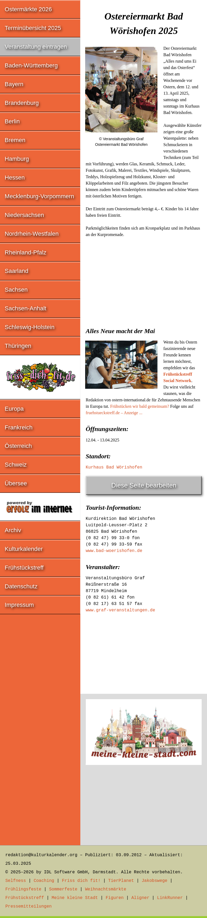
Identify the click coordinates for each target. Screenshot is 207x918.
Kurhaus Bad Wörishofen (114, 467)
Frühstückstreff (24, 567)
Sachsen (16, 289)
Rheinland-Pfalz (25, 252)
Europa (14, 408)
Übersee (16, 483)
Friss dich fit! (81, 880)
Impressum (19, 604)
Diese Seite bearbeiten (143, 485)
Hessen (15, 177)
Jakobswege (154, 880)
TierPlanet (121, 880)
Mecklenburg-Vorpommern (39, 196)
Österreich (18, 446)
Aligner (140, 898)
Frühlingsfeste (23, 889)
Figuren (114, 898)
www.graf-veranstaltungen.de (120, 610)
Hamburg (17, 158)
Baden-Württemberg (31, 65)
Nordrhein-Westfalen (32, 233)
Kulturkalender (24, 549)
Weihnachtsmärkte (105, 889)
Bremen (15, 140)
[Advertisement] (144, 280)
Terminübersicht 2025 (33, 28)
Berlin (12, 121)
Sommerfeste (63, 889)
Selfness (15, 880)
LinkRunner (170, 898)
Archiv (13, 530)
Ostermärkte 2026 (28, 9)
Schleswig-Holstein (30, 327)
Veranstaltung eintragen (36, 46)
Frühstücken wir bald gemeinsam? (139, 406)
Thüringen (18, 345)
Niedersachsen (24, 215)
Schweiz (16, 464)
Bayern (14, 84)
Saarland (16, 271)
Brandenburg (22, 103)
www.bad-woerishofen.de (114, 550)
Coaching (44, 880)
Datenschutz (21, 586)
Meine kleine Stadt (75, 898)
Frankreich (19, 427)
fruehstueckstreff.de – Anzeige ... (114, 412)
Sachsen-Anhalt (25, 308)
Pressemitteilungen (28, 906)
